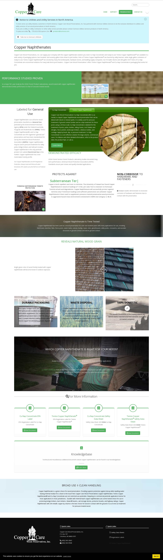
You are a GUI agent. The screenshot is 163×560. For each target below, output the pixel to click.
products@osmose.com (61, 31)
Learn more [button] (67, 556)
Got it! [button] (156, 556)
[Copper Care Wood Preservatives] (28, 8)
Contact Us (138, 12)
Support (113, 12)
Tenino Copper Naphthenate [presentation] (82, 110)
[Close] (145, 19)
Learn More (57, 145)
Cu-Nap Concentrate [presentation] (59, 110)
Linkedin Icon (147, 11)
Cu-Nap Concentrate (49, 370)
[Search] (140, 5)
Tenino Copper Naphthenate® (71, 361)
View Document (30, 430)
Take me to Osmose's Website (29, 37)
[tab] (59, 110)
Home (105, 12)
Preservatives (125, 12)
